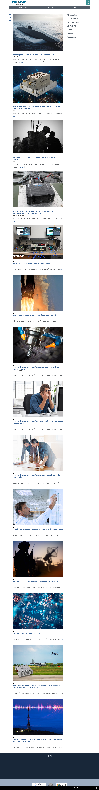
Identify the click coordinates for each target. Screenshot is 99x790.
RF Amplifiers (22, 7)
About (51, 2)
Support (57, 2)
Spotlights (71, 26)
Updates (81, 2)
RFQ (88, 2)
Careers (75, 2)
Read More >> (21, 62)
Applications (76, 7)
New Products (73, 18)
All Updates (72, 15)
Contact (69, 2)
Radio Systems (49, 7)
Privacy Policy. (77, 787)
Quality (63, 2)
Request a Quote (60, 759)
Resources (71, 37)
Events (70, 33)
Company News (73, 22)
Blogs (69, 29)
